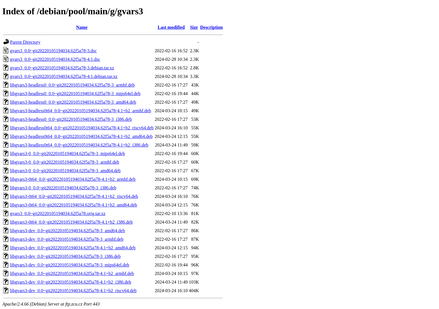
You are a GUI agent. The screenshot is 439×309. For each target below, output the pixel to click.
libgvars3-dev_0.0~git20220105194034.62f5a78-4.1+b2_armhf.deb (72, 273)
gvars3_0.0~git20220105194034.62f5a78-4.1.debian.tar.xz (64, 76)
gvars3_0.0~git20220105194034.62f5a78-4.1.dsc (55, 59)
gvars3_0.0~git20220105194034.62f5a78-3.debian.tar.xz (62, 67)
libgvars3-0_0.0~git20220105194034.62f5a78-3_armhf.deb (64, 162)
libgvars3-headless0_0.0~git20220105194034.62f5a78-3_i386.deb (71, 119)
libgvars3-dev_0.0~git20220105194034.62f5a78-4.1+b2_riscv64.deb (73, 290)
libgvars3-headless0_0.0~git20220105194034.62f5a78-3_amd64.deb (73, 102)
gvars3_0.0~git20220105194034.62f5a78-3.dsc (53, 50)
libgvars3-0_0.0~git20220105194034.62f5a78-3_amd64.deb (65, 170)
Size (194, 27)
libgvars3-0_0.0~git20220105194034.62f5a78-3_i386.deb (63, 187)
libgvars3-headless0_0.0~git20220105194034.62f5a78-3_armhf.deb (72, 85)
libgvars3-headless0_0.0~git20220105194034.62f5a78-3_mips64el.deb (75, 93)
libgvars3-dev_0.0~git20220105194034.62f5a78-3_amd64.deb (67, 230)
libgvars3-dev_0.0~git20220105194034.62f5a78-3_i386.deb (65, 256)
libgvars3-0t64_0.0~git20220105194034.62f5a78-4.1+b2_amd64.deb (73, 204)
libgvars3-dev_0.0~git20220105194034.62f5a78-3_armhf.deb (67, 239)
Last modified (171, 27)
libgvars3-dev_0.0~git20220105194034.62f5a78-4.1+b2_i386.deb (70, 282)
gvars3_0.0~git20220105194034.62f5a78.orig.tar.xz (58, 213)
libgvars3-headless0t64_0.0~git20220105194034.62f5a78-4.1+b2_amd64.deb (81, 136)
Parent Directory (25, 42)
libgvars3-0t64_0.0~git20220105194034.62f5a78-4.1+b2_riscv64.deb (74, 196)
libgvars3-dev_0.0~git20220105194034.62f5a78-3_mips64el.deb (69, 264)
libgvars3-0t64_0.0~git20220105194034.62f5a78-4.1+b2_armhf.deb (73, 179)
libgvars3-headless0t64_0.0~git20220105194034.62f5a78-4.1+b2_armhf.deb (80, 110)
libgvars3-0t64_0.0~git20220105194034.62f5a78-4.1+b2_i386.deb (71, 222)
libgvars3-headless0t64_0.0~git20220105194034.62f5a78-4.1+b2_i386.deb (79, 145)
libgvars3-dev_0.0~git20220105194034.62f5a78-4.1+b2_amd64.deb (73, 247)
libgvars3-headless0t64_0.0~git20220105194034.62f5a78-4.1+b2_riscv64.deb (82, 127)
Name (82, 27)
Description (211, 27)
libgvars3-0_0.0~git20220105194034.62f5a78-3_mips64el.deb (67, 153)
